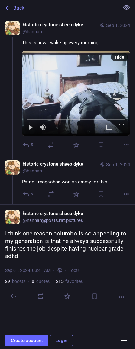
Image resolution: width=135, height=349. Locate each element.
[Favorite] (76, 145)
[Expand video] (109, 128)
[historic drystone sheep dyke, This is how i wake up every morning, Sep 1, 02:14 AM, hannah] (67, 85)
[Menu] (124, 340)
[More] (126, 145)
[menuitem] (76, 93)
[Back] (59, 8)
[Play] (30, 128)
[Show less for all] (126, 7)
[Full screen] (121, 128)
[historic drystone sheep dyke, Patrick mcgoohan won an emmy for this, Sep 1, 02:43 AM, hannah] (67, 179)
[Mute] (42, 128)
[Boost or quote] (51, 145)
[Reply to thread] (28, 194)
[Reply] (28, 145)
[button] (76, 93)
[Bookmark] (101, 145)
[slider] (76, 118)
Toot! (74, 270)
